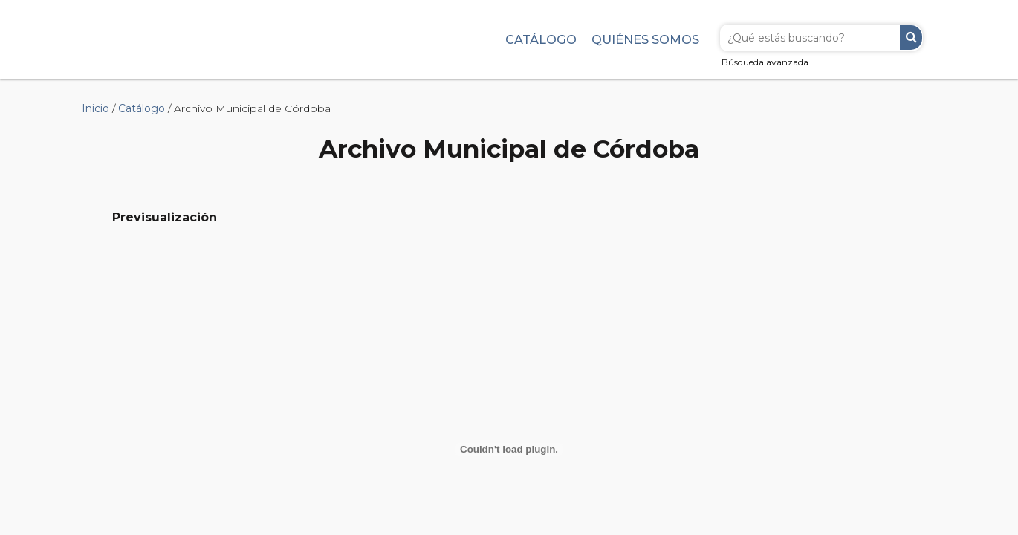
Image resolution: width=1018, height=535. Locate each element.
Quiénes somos (645, 39)
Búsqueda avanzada (765, 62)
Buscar (911, 37)
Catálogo (541, 39)
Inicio (95, 108)
